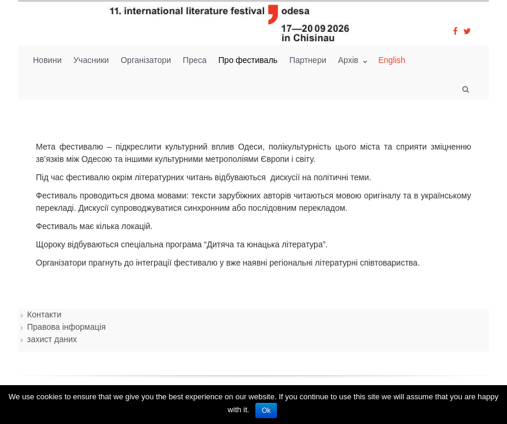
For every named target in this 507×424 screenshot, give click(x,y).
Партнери (307, 60)
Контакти (44, 314)
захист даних (52, 339)
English (391, 60)
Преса (194, 60)
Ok (266, 410)
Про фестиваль (248, 60)
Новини (47, 60)
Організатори (146, 60)
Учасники (91, 60)
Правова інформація (66, 327)
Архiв (349, 60)
